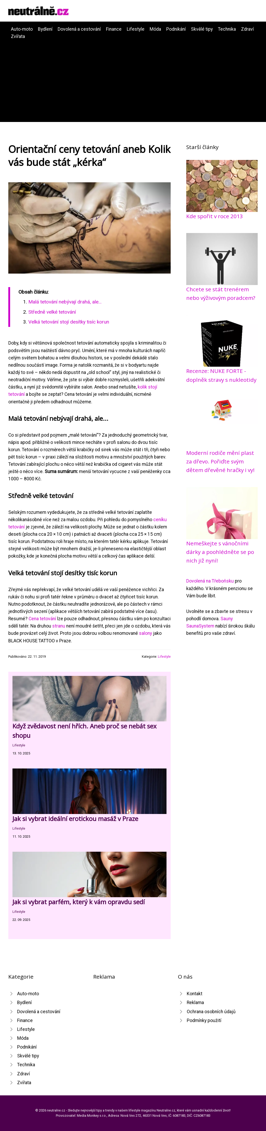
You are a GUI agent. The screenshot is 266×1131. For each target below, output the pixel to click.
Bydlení (45, 29)
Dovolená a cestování (79, 29)
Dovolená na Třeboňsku (210, 581)
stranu (58, 626)
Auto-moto (22, 29)
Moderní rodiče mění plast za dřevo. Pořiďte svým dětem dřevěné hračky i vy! (220, 461)
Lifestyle (135, 29)
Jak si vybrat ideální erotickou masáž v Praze (75, 818)
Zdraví (247, 29)
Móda (155, 29)
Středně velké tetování (52, 312)
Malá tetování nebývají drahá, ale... (65, 302)
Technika (227, 29)
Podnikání (176, 29)
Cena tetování (42, 618)
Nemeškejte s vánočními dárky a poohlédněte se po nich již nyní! (220, 552)
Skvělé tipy (202, 29)
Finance (114, 29)
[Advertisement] (133, 79)
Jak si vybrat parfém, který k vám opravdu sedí (78, 901)
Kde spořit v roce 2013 (214, 216)
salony (145, 633)
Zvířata (18, 36)
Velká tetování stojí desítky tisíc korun (68, 322)
